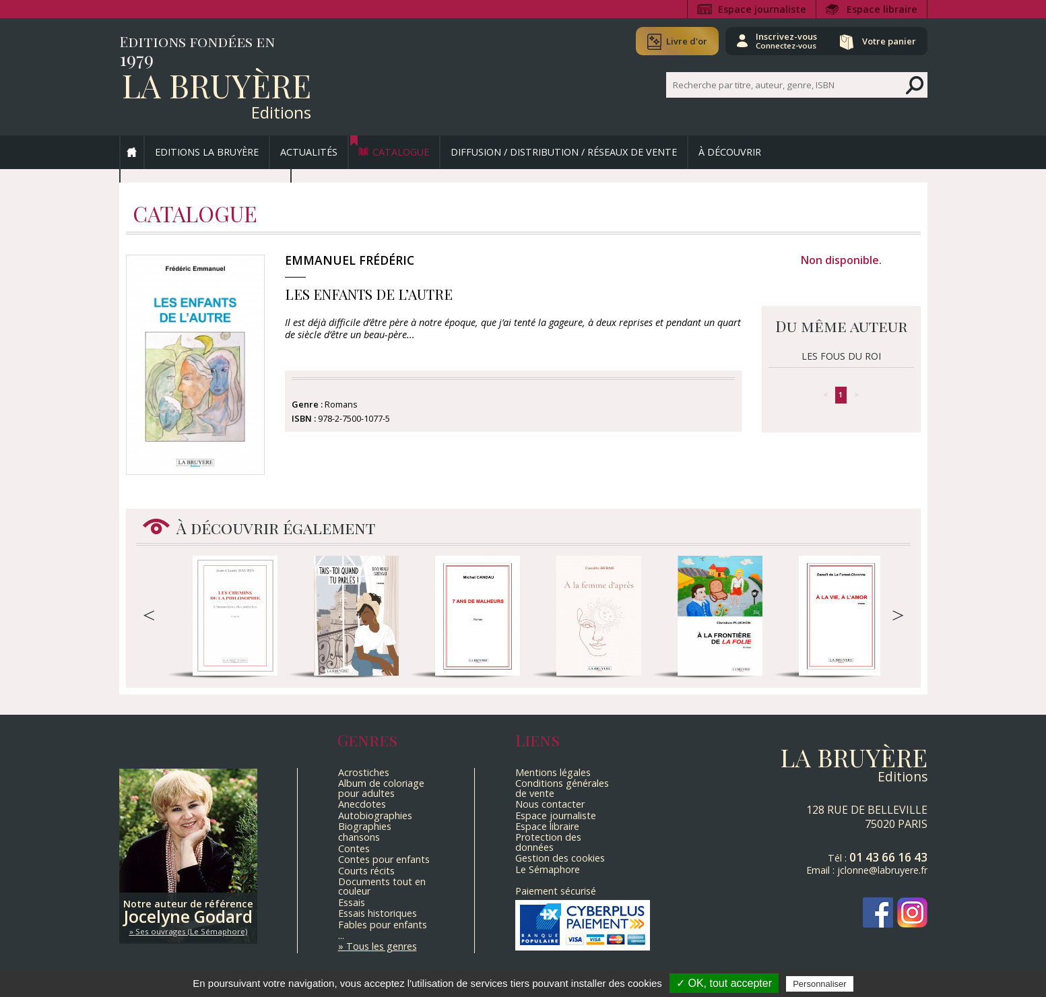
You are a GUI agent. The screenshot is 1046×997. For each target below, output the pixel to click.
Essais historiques (377, 913)
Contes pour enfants (384, 859)
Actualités (308, 152)
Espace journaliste (762, 9)
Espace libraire (882, 9)
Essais (351, 902)
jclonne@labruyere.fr (882, 870)
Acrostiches (363, 772)
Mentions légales (553, 772)
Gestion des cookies (560, 857)
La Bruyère (216, 84)
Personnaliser (820, 984)
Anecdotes (362, 804)
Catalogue (400, 152)
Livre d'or (686, 41)
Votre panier (889, 41)
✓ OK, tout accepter (724, 983)
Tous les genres (381, 946)
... (341, 935)
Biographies (364, 826)
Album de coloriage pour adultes (381, 788)
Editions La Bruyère (207, 152)
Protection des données (548, 842)
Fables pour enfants (382, 924)
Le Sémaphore (547, 869)
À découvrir (729, 152)
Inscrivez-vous (786, 40)
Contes (354, 848)
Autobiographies (375, 815)
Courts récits (366, 870)
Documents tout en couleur (382, 886)
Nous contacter (550, 804)
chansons (359, 837)
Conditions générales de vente (562, 788)
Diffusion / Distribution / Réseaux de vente (564, 152)
